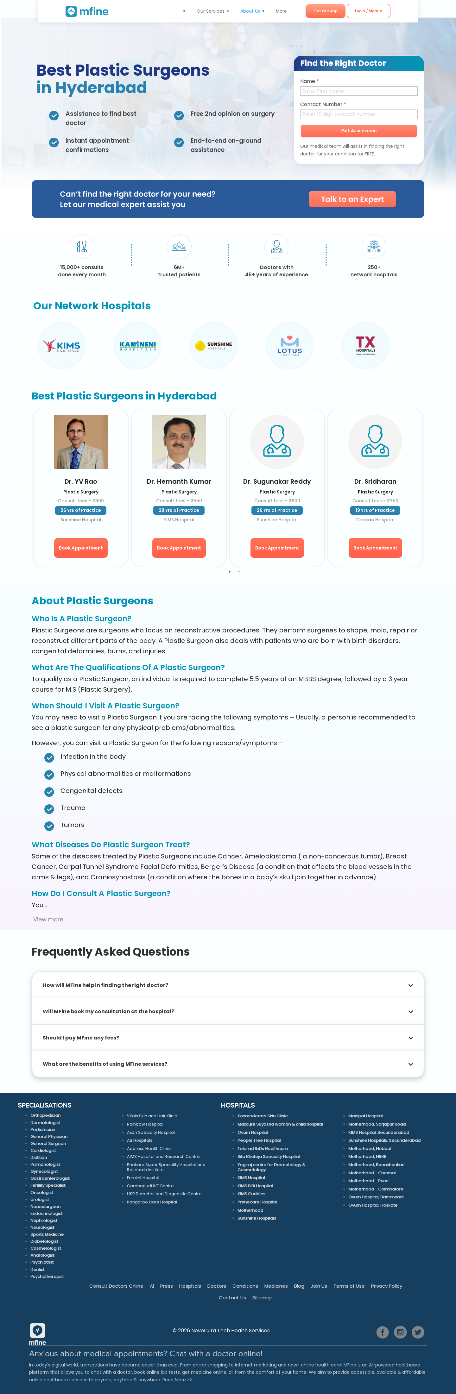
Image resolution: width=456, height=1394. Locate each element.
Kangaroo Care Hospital (152, 1202)
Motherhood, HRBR (367, 1156)
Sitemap (262, 1297)
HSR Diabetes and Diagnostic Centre (164, 1194)
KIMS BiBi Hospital (255, 1186)
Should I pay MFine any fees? (81, 1037)
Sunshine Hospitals (257, 1218)
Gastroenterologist (49, 1178)
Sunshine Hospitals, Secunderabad (384, 1140)
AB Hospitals (139, 1140)
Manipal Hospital (365, 1116)
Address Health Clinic (149, 1149)
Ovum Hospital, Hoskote (372, 1205)
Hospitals (190, 1286)
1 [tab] (229, 571)
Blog (299, 1286)
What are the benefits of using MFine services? (105, 1064)
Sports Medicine (47, 1234)
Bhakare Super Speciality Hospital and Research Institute (166, 1167)
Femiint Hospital (143, 1178)
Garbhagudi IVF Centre (150, 1186)
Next (423, 345)
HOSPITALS (238, 1105)
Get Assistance (359, 131)
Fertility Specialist (47, 1185)
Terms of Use (349, 1286)
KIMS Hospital (251, 1178)
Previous (33, 345)
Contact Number (323, 104)
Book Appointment (81, 548)
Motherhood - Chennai (372, 1173)
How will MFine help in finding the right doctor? (105, 985)
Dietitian (38, 1157)
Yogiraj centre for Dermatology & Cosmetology (271, 1167)
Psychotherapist (47, 1276)
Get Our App (348, 11)
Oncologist (41, 1193)
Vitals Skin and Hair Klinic (152, 1116)
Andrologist (42, 1255)
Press (166, 1286)
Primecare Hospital (257, 1202)
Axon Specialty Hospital (151, 1132)
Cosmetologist (45, 1248)
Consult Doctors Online (116, 1286)
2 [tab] (239, 571)
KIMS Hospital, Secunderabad (378, 1132)
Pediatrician (42, 1130)
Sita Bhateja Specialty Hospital (269, 1156)
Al (152, 1286)
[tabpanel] (80, 488)
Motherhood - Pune (368, 1181)
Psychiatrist (42, 1262)
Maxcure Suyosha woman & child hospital (280, 1124)
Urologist (39, 1199)
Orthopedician (45, 1115)
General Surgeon (48, 1143)
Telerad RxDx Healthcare (263, 1149)
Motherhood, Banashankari (376, 1165)
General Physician (48, 1136)
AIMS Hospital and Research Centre (163, 1156)
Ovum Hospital (253, 1132)
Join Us (319, 1286)
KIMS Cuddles (251, 1194)
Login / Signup (391, 11)
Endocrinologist (46, 1213)
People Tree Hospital (259, 1140)
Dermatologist (45, 1123)
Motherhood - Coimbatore (375, 1189)
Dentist (37, 1269)
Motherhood (250, 1210)
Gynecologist (44, 1171)
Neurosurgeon (45, 1206)
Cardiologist (43, 1150)
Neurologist (42, 1227)
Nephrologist (43, 1220)
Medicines (276, 1286)
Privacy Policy (386, 1286)
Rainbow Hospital (145, 1124)
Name (309, 81)
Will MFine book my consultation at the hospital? (109, 1011)
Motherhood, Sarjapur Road (377, 1124)
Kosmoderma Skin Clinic (263, 1116)
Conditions (245, 1286)
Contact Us (232, 1297)
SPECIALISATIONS (44, 1105)
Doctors (216, 1286)
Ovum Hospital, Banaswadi (375, 1197)
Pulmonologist (45, 1164)
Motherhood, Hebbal (369, 1149)
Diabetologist (44, 1241)
